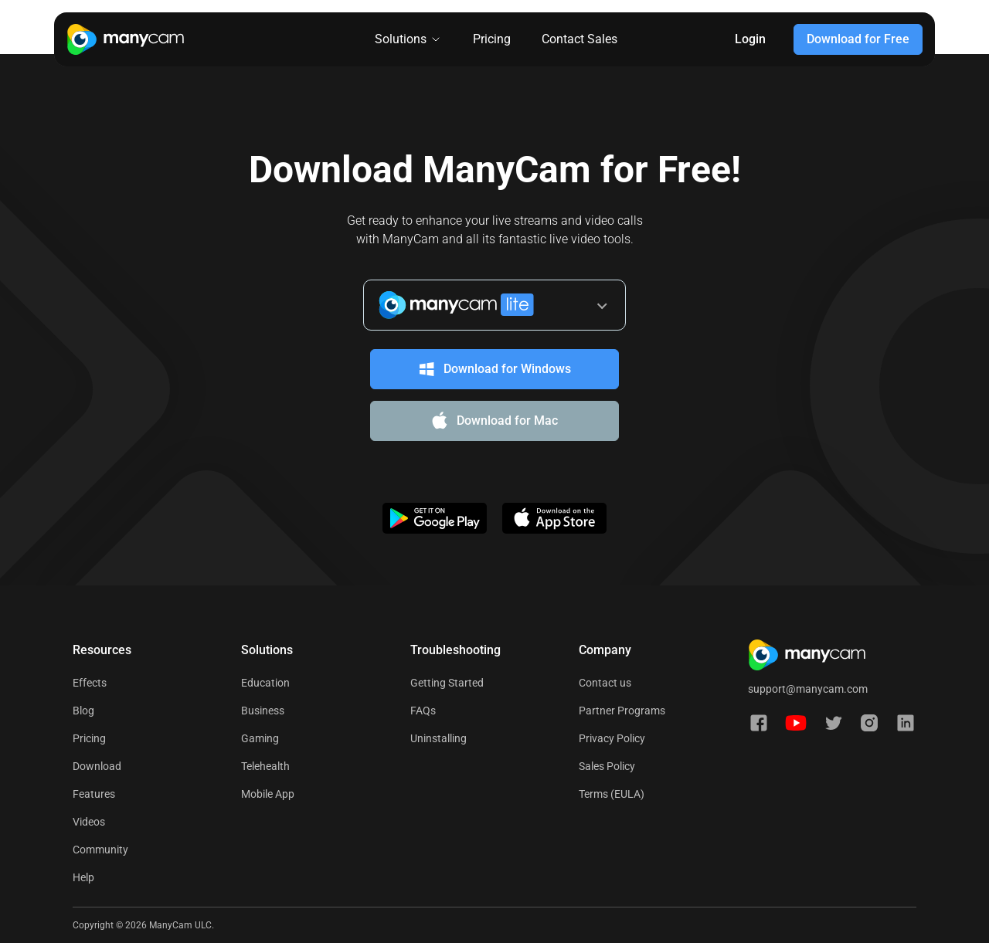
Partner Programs (622, 710)
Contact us (605, 683)
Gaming (260, 738)
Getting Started (447, 683)
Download (97, 766)
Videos (89, 822)
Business (262, 710)
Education (265, 683)
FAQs (423, 710)
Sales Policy (607, 766)
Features (94, 794)
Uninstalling (438, 738)
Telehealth (265, 766)
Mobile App (267, 794)
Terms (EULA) (611, 794)
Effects (90, 683)
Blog (83, 710)
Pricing (492, 39)
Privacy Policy (612, 738)
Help (83, 877)
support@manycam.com (808, 689)
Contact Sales (579, 39)
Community (100, 849)
